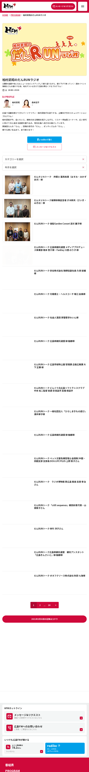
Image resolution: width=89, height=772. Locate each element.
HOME (5, 15)
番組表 (9, 765)
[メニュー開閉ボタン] (82, 6)
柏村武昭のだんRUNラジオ (34, 15)
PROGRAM (15, 15)
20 (49, 605)
